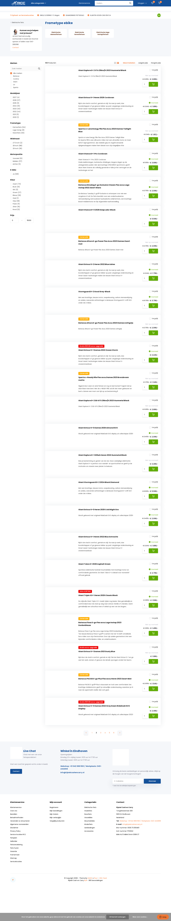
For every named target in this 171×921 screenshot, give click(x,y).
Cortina (14, 79)
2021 (14, 115)
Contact (15, 48)
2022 (15, 112)
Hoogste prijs (156, 63)
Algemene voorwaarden (19, 853)
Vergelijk (153, 71)
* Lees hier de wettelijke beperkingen (124, 814)
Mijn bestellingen (56, 839)
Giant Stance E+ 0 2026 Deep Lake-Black (96, 217)
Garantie (13, 880)
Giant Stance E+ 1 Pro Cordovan (92, 158)
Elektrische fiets (16, 9)
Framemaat (14, 883)
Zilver (15, 207)
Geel (14, 198)
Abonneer (152, 809)
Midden (16, 161)
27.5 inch (16, 143)
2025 (14, 103)
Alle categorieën (38, 3)
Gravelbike (51, 9)
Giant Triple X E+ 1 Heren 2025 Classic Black (98, 618)
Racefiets (40, 9)
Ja (14, 174)
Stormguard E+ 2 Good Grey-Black (94, 302)
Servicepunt (114, 9)
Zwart (15, 184)
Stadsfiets (30, 9)
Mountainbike (63, 9)
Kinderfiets (76, 9)
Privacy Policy (15, 859)
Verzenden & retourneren (20, 849)
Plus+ (96, 906)
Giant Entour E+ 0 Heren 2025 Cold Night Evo (98, 529)
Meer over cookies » (140, 917)
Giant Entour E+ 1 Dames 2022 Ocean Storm (98, 363)
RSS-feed (103, 906)
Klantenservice (84, 3)
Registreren (54, 836)
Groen (15, 193)
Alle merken (16, 73)
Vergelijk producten (57, 849)
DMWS (90, 906)
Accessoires (102, 9)
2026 (15, 100)
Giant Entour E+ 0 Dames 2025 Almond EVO (98, 444)
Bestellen (13, 842)
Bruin (15, 187)
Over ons (13, 839)
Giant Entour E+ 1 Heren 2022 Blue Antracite (98, 557)
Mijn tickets (54, 842)
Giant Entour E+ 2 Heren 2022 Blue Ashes (96, 273)
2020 (14, 117)
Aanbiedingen (88, 9)
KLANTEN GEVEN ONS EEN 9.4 (100, 15)
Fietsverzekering (16, 873)
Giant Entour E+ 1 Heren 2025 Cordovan (96, 99)
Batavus (14, 76)
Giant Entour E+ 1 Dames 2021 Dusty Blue (96, 677)
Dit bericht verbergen (117, 917)
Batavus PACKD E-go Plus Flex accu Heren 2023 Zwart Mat (105, 705)
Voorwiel (16, 159)
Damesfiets (18, 127)
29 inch (16, 149)
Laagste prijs (143, 63)
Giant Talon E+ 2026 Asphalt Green (94, 586)
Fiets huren (14, 876)
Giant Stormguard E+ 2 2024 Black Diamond (98, 500)
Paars (15, 204)
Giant (13, 82)
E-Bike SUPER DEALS (128, 9)
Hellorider (13, 869)
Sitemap (13, 886)
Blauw (15, 196)
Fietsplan (13, 866)
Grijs (15, 201)
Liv (12, 85)
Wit (14, 190)
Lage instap (17, 130)
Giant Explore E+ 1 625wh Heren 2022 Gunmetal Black (102, 472)
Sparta (14, 88)
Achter (15, 164)
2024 (15, 106)
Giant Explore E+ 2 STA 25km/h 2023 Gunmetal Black (102, 71)
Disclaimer (14, 856)
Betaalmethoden (16, 846)
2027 (15, 98)
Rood (15, 210)
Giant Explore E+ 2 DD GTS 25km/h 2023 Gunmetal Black (103, 415)
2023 (15, 109)
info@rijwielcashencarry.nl (72, 801)
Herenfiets (17, 133)
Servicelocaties (16, 890)
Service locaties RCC (18, 863)
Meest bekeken (129, 63)
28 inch (16, 146)
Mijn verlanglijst (55, 846)
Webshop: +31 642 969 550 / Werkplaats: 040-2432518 (81, 796)
